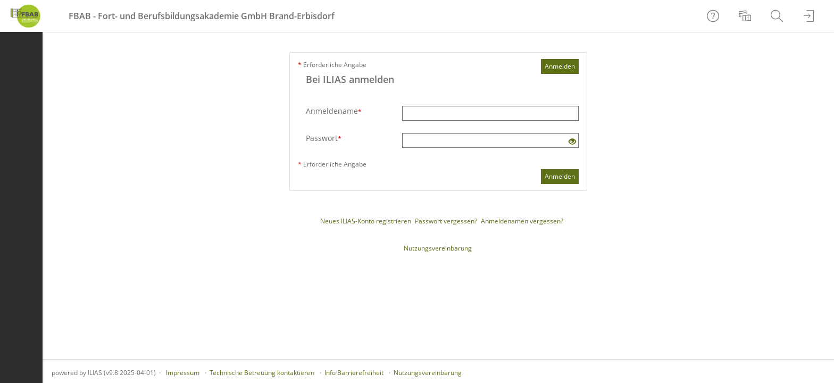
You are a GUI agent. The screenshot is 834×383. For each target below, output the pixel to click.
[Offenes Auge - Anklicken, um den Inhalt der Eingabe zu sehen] (572, 142)
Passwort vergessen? (446, 221)
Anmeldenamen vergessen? (522, 221)
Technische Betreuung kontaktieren (262, 372)
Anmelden (560, 66)
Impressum (182, 372)
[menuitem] (746, 16)
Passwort (323, 138)
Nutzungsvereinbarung (438, 248)
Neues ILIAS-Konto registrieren (365, 221)
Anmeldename (334, 111)
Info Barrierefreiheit (353, 372)
